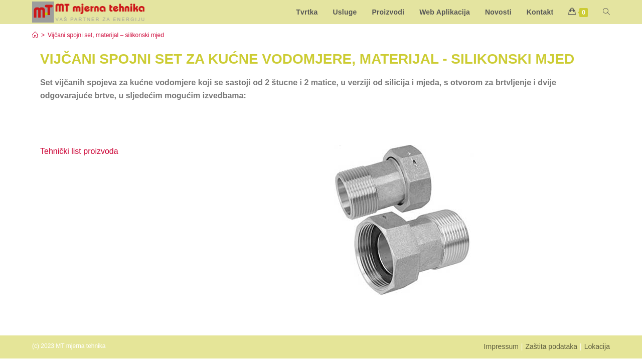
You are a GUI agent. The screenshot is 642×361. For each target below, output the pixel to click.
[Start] (35, 35)
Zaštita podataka (551, 346)
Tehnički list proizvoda (79, 151)
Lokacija (597, 346)
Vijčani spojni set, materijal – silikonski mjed (106, 35)
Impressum (501, 346)
